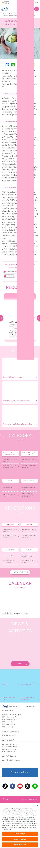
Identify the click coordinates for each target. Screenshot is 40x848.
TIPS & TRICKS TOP (20, 572)
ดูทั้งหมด (20, 663)
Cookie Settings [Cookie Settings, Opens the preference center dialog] (20, 834)
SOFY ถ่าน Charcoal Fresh (10, 714)
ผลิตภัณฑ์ (29, 8)
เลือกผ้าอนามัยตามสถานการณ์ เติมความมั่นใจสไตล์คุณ (28, 495)
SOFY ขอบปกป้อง (7, 724)
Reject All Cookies (20, 839)
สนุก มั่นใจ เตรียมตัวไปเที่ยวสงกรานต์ (9, 495)
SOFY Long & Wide (8, 749)
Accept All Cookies (20, 845)
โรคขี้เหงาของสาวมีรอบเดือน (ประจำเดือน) (9, 466)
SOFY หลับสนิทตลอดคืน (9, 717)
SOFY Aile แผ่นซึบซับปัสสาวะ (11, 760)
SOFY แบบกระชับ (7, 722)
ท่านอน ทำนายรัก (8, 487)
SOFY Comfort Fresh (8, 744)
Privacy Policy (28, 821)
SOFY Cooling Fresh (8, 719)
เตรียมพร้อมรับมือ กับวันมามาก (29, 460)
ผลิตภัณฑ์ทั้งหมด (30, 706)
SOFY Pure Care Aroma (9, 746)
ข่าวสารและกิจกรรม (31, 799)
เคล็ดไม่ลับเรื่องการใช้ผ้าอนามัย (28, 561)
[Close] (37, 806)
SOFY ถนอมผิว (6, 727)
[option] (20, 317)
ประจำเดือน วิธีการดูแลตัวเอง (16, 271)
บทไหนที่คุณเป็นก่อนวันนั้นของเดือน (10, 460)
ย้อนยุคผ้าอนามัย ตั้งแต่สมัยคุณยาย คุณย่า (28, 555)
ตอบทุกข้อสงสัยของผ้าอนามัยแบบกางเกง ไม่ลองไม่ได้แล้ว (29, 487)
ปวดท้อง (9, 276)
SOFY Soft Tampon (8, 735)
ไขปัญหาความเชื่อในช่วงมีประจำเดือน (29, 466)
